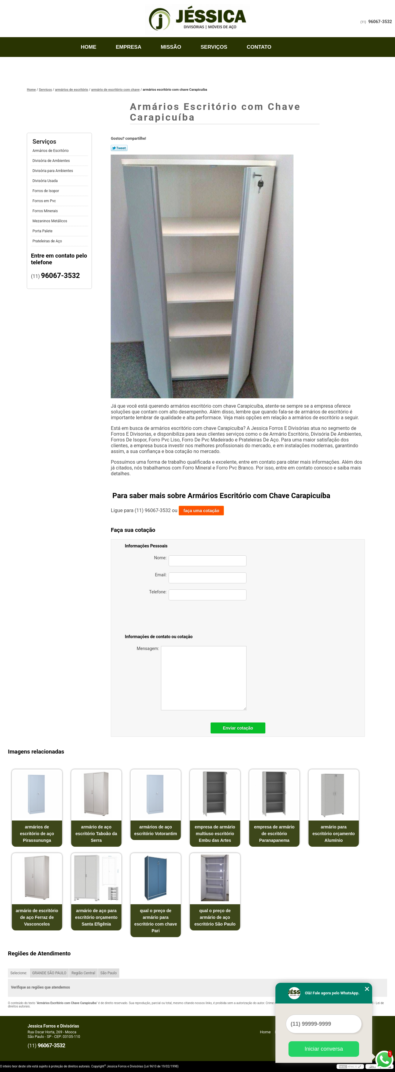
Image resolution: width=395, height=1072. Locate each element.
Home (88, 47)
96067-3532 (380, 21)
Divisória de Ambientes (52, 161)
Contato (259, 47)
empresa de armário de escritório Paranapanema (274, 833)
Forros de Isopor (46, 191)
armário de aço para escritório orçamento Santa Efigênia (96, 917)
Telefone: (197, 594)
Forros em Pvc (45, 201)
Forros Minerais (46, 211)
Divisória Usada (46, 181)
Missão (171, 47)
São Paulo (108, 973)
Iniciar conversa (324, 1049)
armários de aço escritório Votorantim (155, 830)
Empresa (128, 47)
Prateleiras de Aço (48, 241)
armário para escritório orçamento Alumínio (334, 833)
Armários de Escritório (51, 151)
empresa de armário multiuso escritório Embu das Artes (215, 833)
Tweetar (119, 148)
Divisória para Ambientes (53, 171)
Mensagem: (191, 678)
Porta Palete (43, 231)
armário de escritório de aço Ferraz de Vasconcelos (37, 917)
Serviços (214, 47)
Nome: (200, 560)
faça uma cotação (201, 510)
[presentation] (204, 618)
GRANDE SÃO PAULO (49, 973)
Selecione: (18, 973)
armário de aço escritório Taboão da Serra (96, 833)
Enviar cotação (238, 728)
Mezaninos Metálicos (50, 221)
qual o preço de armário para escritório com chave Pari (155, 920)
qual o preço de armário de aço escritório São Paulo (215, 917)
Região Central (83, 973)
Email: (200, 577)
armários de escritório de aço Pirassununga (37, 833)
